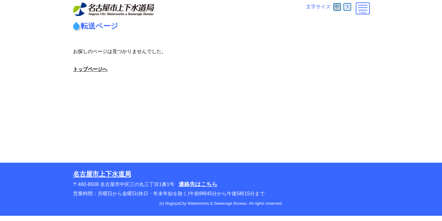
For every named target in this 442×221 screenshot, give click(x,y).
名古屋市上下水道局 (102, 173)
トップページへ (90, 69)
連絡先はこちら (198, 184)
